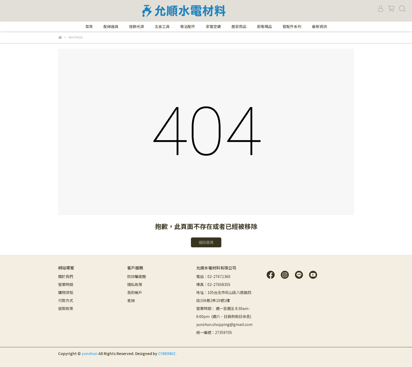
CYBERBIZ (166, 353)
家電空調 (213, 26)
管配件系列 (292, 26)
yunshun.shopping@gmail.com (224, 324)
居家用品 (238, 26)
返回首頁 (206, 242)
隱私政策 (134, 284)
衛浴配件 (187, 26)
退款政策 (65, 308)
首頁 (89, 26)
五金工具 (162, 26)
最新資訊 (319, 26)
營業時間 (65, 284)
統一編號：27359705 (214, 332)
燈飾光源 (136, 26)
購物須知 (65, 292)
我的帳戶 (134, 292)
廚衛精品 (264, 26)
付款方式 (65, 300)
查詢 (131, 300)
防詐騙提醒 (136, 276)
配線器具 (110, 26)
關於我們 (65, 276)
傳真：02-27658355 (213, 284)
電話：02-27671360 (213, 276)
